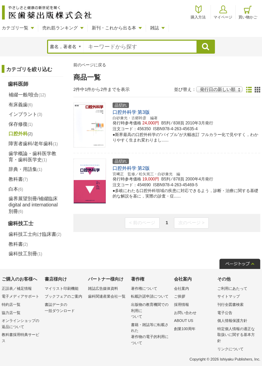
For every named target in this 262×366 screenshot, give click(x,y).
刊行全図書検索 (230, 304)
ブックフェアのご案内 (63, 296)
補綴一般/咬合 (27, 94)
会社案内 (181, 288)
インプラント (25, 114)
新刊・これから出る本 (114, 27)
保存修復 (21, 124)
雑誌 (154, 27)
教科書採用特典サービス (20, 338)
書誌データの (64, 308)
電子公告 (224, 313)
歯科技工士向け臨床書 (35, 234)
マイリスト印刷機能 (61, 288)
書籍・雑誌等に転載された (151, 334)
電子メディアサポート (20, 296)
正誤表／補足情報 (17, 288)
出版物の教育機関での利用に (151, 311)
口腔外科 (21, 133)
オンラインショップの (21, 324)
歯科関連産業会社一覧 (107, 296)
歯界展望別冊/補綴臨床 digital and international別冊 (33, 205)
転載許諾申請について (150, 296)
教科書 (18, 179)
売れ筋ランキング (60, 27)
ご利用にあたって (232, 288)
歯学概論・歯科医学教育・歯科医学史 (32, 156)
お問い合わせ (185, 313)
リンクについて (230, 349)
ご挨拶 (179, 296)
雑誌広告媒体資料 (103, 288)
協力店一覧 (11, 313)
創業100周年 (184, 329)
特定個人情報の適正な (237, 335)
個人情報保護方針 (232, 320)
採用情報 (181, 304)
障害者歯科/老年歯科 (33, 143)
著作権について (144, 288)
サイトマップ (228, 296)
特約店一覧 (11, 304)
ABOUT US (183, 320)
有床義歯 (21, 104)
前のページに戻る (89, 65)
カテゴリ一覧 (15, 27)
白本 (16, 189)
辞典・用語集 (25, 169)
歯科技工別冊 (25, 253)
